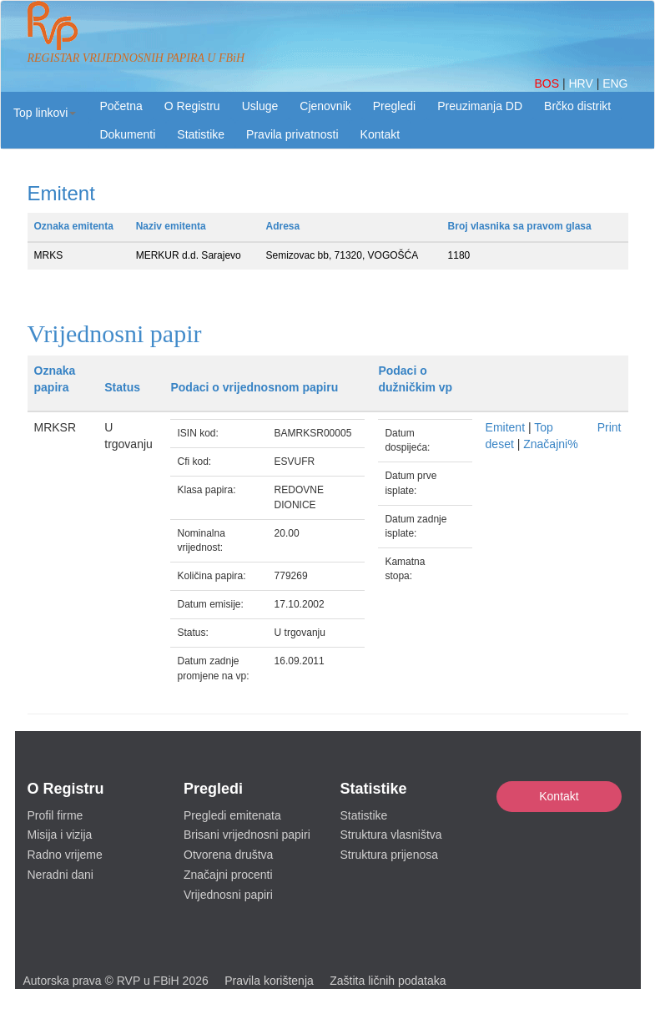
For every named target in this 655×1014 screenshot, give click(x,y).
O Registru (192, 106)
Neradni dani (60, 874)
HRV (582, 83)
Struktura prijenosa (389, 854)
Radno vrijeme (65, 854)
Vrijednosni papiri (228, 894)
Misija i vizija (60, 834)
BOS (548, 83)
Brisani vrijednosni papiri (247, 834)
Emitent (505, 427)
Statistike (200, 134)
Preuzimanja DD (479, 106)
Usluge (260, 106)
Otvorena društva (228, 854)
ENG (614, 83)
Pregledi (394, 106)
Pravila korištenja (269, 980)
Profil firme (55, 815)
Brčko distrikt (577, 106)
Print (609, 427)
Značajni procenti (228, 874)
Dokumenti (127, 134)
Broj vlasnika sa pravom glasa (520, 226)
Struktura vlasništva (391, 834)
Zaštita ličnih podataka (388, 980)
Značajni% (550, 444)
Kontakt (558, 796)
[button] (44, 113)
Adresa (283, 226)
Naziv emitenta (171, 226)
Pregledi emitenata (232, 815)
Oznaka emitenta (73, 226)
